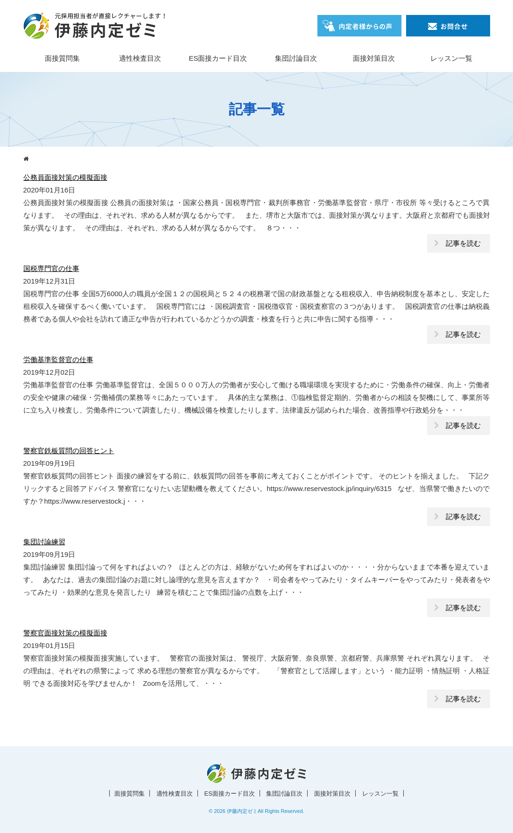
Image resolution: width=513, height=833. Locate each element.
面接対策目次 (374, 58)
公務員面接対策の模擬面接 (65, 177)
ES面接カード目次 (218, 58)
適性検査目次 (140, 58)
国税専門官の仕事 (51, 268)
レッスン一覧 (451, 58)
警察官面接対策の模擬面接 (65, 633)
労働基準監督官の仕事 (58, 359)
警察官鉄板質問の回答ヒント (68, 451)
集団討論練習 (44, 542)
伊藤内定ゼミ (242, 811)
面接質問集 (62, 58)
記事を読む (463, 243)
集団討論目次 (296, 58)
